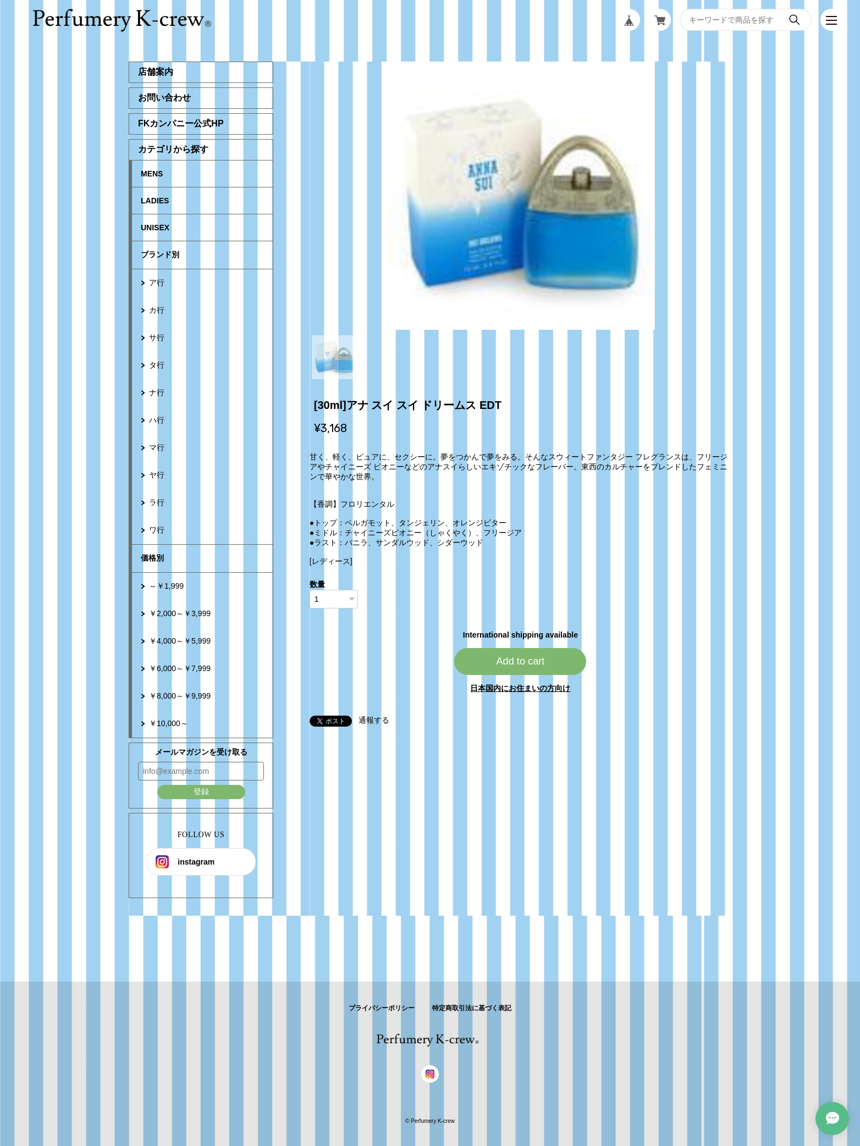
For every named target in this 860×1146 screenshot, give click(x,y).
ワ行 (156, 529)
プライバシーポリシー (382, 1008)
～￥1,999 (166, 586)
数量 (317, 584)
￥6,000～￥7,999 (180, 668)
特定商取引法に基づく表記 (471, 1008)
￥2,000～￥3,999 (180, 613)
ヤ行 (156, 474)
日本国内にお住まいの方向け (520, 688)
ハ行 (156, 420)
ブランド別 (160, 254)
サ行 (156, 337)
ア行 (156, 282)
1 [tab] (334, 357)
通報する (374, 720)
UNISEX (155, 227)
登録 (201, 791)
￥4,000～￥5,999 (180, 640)
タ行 (156, 365)
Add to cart (520, 661)
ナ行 (156, 392)
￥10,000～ (168, 723)
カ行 (156, 310)
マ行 (156, 447)
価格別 (152, 557)
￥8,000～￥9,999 (180, 695)
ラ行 (156, 502)
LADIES (155, 200)
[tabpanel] (521, 196)
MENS (152, 173)
